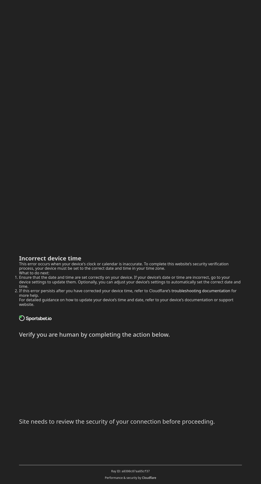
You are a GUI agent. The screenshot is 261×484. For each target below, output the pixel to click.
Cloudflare (149, 478)
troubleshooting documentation (201, 290)
